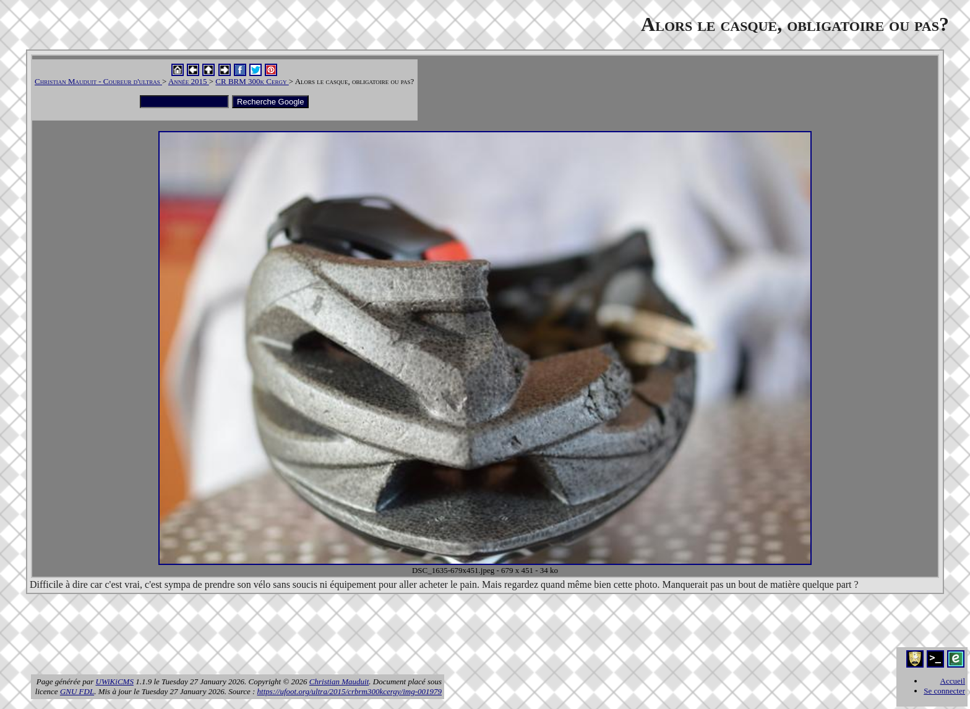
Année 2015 (188, 81)
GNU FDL (77, 691)
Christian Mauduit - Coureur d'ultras (98, 81)
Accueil (952, 681)
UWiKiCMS (115, 681)
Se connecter (944, 690)
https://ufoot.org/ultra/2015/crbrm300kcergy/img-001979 (349, 691)
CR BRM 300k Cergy (251, 81)
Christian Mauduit (339, 681)
